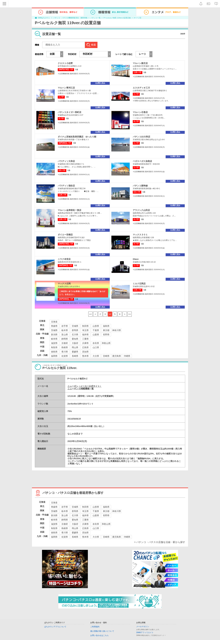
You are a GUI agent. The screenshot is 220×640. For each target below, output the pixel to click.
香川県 (64, 351)
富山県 (64, 334)
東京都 (106, 330)
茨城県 (54, 330)
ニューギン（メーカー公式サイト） (85, 386)
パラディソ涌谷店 (66, 185)
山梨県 (96, 334)
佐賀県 (64, 356)
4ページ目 (137, 18)
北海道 (54, 321)
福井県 (85, 334)
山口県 (96, 347)
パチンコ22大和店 (141, 136)
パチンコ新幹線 (140, 185)
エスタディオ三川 (141, 87)
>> (129, 314)
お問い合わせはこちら (99, 635)
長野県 (106, 334)
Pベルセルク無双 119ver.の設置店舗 (117, 18)
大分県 (96, 356)
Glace (136, 259)
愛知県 (75, 339)
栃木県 (64, 330)
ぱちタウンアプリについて (55, 627)
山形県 (96, 326)
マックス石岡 (64, 283)
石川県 (75, 334)
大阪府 (75, 343)
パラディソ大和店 (66, 161)
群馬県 (75, 330)
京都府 (64, 343)
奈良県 (96, 343)
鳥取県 (54, 347)
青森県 (54, 326)
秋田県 (85, 326)
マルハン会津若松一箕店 (69, 210)
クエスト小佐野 (65, 63)
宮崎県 (106, 356)
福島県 (106, 326)
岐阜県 (54, 339)
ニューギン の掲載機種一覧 (81, 388)
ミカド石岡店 (139, 283)
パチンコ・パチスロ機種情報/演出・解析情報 (70, 18)
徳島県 (54, 351)
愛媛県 (75, 351)
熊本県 (85, 356)
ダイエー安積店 (65, 234)
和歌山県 (106, 343)
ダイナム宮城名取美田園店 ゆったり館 (77, 136)
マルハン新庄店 (140, 63)
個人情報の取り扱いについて (102, 631)
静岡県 (64, 339)
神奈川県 (116, 330)
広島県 (85, 347)
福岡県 (54, 356)
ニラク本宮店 (64, 259)
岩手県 (64, 326)
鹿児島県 (116, 356)
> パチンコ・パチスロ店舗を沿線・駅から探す (159, 542)
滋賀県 (54, 343)
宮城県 (75, 326)
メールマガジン (142, 626)
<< (90, 314)
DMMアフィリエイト (145, 632)
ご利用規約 (94, 627)
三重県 (85, 339)
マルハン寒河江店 (66, 87)
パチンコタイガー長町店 (69, 112)
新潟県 (54, 334)
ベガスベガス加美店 (142, 161)
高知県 (85, 351)
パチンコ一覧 (95, 18)
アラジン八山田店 (141, 210)
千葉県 (96, 330)
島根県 (64, 347)
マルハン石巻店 (140, 112)
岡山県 (75, 347)
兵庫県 (85, 343)
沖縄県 (127, 356)
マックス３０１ (140, 234)
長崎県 (75, 356)
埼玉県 (85, 330)
